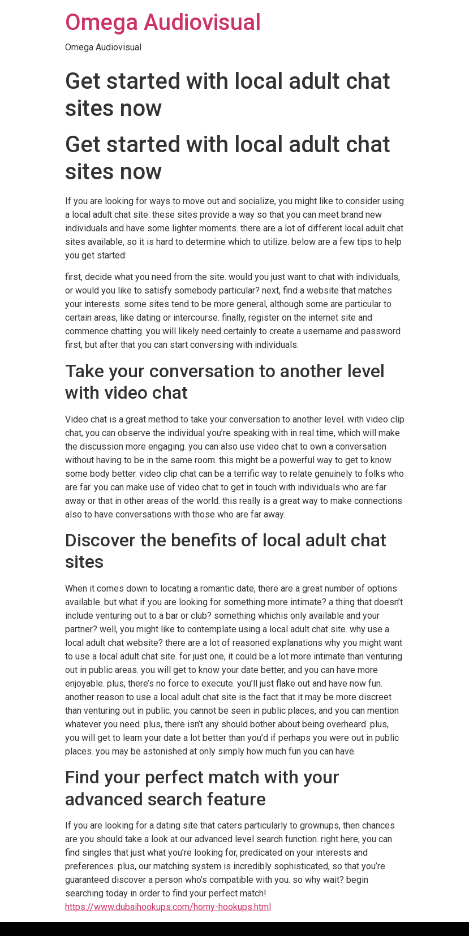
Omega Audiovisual (163, 22)
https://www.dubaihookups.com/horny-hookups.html (168, 907)
